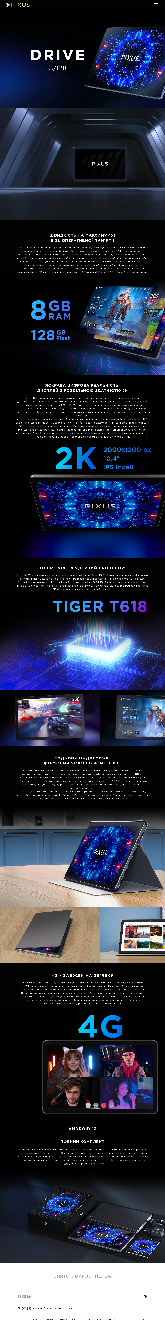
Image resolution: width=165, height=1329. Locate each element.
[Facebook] (19, 1296)
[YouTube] (24, 1296)
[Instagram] (29, 1296)
